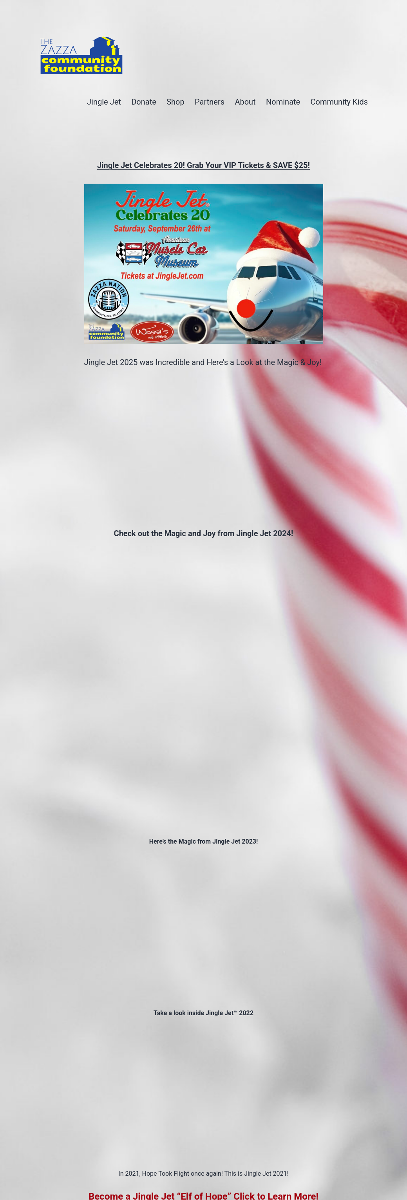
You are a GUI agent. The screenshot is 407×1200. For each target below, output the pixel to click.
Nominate (283, 102)
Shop (175, 102)
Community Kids (339, 102)
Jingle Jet (104, 102)
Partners (209, 102)
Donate (143, 102)
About (245, 102)
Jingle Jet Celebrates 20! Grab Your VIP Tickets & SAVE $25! (203, 165)
